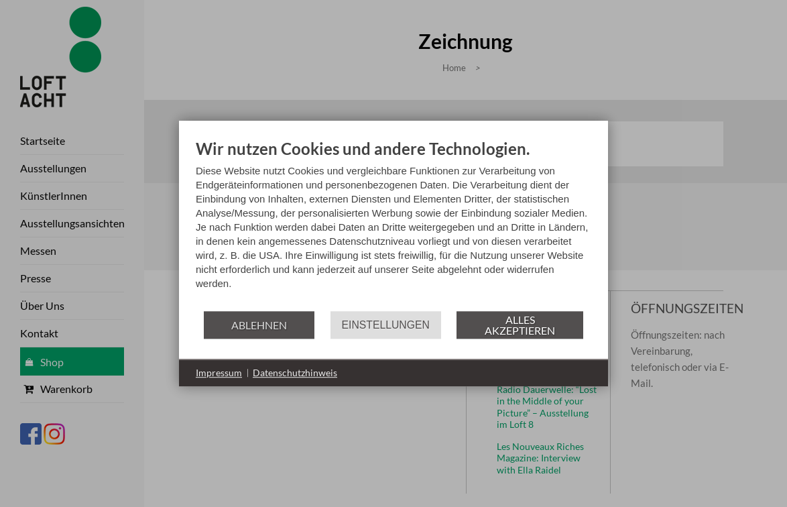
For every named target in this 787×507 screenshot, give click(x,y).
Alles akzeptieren (520, 325)
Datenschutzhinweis (295, 372)
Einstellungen (386, 325)
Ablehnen (259, 325)
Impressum (219, 372)
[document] (393, 224)
